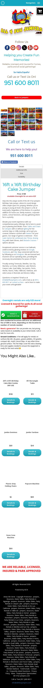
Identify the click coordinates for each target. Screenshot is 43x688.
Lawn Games (7, 238)
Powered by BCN (21, 590)
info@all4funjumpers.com (11, 280)
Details (21, 166)
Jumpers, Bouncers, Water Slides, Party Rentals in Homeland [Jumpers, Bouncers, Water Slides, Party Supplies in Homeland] (21, 615)
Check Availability (34, 315)
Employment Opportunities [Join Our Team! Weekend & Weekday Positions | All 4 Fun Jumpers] (26, 673)
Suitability (21, 177)
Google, (32, 250)
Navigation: (31, 3)
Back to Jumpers (21, 97)
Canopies (8, 229)
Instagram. (20, 254)
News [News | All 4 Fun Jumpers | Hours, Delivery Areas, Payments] (13, 673)
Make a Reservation (13, 315)
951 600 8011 (21, 155)
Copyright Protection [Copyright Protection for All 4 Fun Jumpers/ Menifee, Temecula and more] (24, 597)
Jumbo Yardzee (32, 432)
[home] (2, 3)
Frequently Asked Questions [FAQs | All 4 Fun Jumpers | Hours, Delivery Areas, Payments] (20, 671)
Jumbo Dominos (10, 432)
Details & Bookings (11, 401)
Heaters (29, 233)
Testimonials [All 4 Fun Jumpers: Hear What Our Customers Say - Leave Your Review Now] (25, 669)
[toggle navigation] (38, 3)
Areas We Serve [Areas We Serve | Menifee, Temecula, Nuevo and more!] (9, 597)
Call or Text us (21, 142)
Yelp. (15, 252)
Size (21, 173)
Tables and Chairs (33, 226)
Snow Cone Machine (10, 536)
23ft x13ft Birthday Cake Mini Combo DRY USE (11, 383)
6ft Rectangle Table (32, 382)
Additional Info (21, 170)
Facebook (6, 252)
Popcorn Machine (32, 484)
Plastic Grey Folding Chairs (11, 485)
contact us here (18, 282)
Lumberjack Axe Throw (23, 238)
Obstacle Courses (29, 240)
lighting (26, 229)
